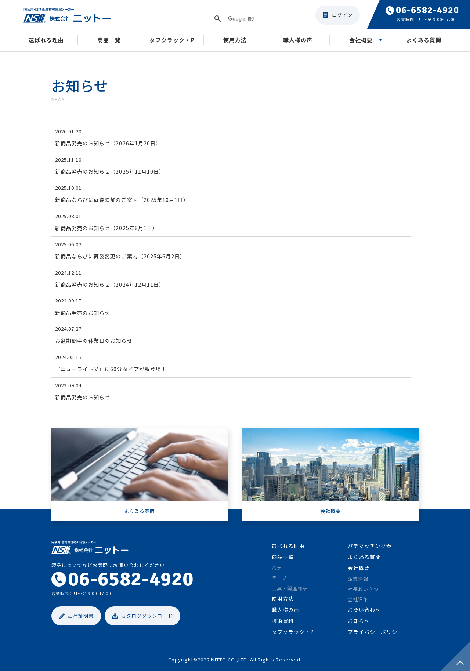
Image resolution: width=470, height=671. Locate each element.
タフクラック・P (172, 40)
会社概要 (361, 40)
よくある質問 (423, 40)
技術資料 (283, 620)
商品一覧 (109, 40)
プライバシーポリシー (375, 631)
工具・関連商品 (290, 588)
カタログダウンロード (147, 615)
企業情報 (358, 578)
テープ (279, 577)
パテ (277, 567)
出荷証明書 (81, 615)
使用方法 (235, 40)
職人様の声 (297, 40)
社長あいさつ (363, 588)
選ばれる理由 (46, 40)
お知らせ (359, 620)
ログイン (342, 14)
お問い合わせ (364, 609)
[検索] (252, 18)
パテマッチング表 (370, 546)
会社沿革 (358, 599)
